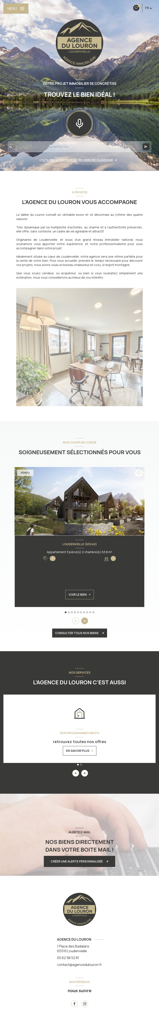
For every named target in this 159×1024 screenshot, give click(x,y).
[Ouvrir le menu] (15, 8)
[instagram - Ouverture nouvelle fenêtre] (84, 1003)
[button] (84, 620)
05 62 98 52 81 (68, 957)
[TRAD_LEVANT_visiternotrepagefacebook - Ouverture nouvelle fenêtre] (74, 1003)
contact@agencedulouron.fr (79, 964)
